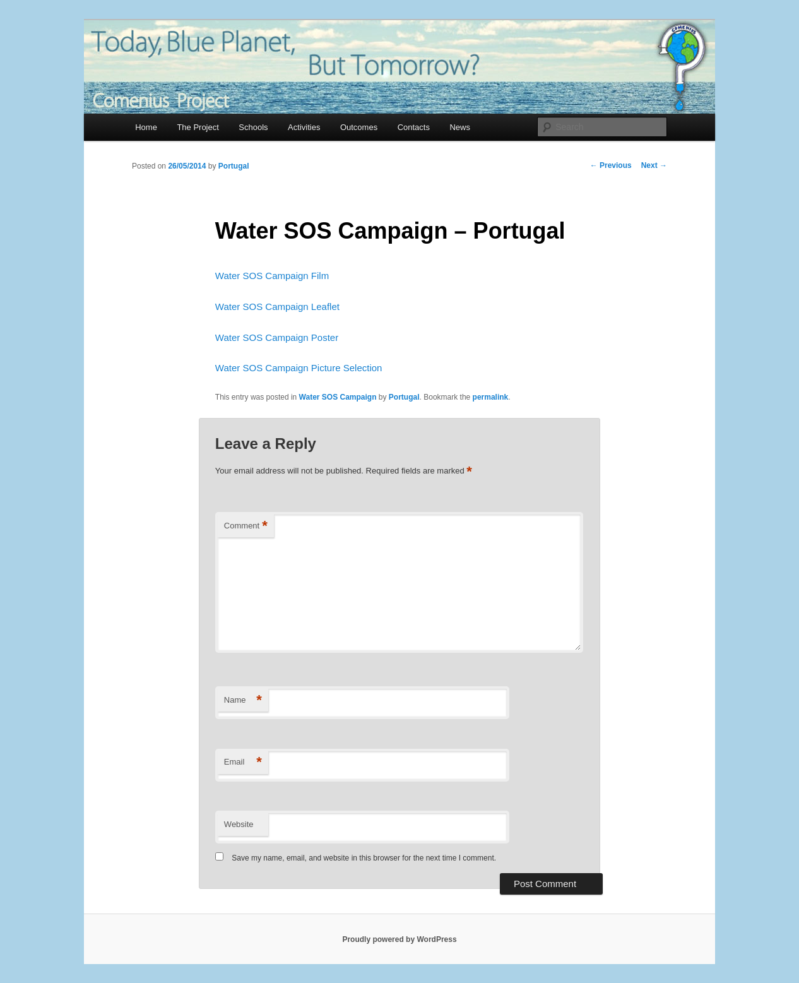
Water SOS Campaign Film (272, 275)
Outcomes (358, 127)
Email (243, 762)
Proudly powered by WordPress (399, 939)
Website (239, 824)
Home (146, 127)
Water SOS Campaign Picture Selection (298, 367)
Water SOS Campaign (338, 397)
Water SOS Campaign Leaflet (277, 306)
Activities (304, 127)
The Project (197, 127)
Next (654, 165)
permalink (491, 397)
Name (243, 700)
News (459, 127)
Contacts (414, 127)
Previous (611, 165)
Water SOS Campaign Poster (276, 337)
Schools (253, 127)
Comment (246, 526)
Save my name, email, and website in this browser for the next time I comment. (364, 858)
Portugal (233, 166)
